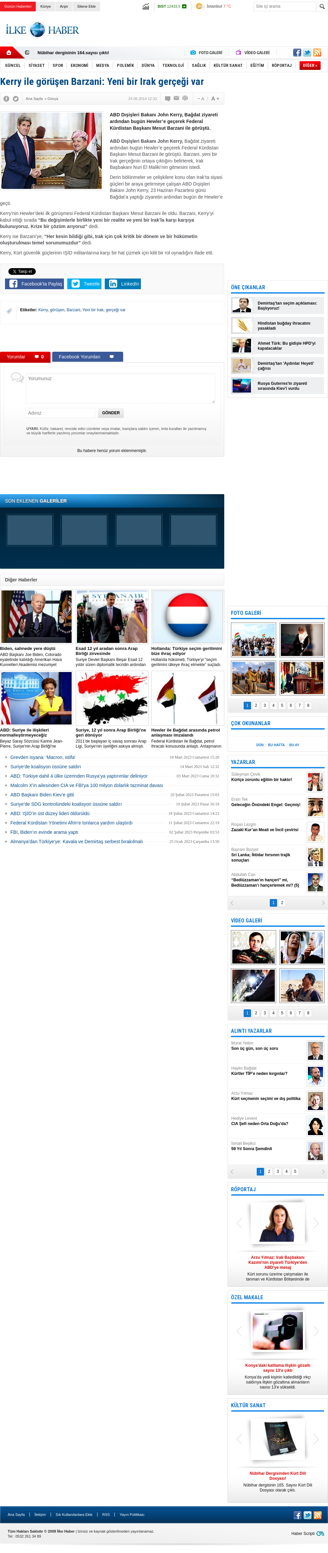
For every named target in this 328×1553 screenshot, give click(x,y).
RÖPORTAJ (243, 1189)
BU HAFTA (276, 745)
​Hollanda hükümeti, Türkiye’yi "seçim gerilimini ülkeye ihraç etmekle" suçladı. (187, 656)
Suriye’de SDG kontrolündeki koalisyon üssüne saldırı (66, 804)
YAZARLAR (243, 762)
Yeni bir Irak (92, 310)
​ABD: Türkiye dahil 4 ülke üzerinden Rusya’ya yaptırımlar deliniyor (79, 776)
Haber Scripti (303, 1533)
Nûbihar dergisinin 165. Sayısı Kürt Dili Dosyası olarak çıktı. (278, 1481)
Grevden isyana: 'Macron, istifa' (42, 757)
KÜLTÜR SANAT (248, 1405)
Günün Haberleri (17, 6)
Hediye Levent (268, 1121)
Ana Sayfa (16, 1515)
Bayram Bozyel (268, 855)
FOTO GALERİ (246, 613)
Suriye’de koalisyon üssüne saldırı (45, 766)
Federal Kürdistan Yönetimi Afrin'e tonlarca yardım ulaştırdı (71, 822)
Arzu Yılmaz (268, 1096)
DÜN (260, 745)
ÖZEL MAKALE (247, 1297)
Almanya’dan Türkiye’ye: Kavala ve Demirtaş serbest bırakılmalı (76, 841)
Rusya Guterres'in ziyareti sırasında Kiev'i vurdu (282, 386)
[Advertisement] (112, 338)
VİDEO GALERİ (246, 920)
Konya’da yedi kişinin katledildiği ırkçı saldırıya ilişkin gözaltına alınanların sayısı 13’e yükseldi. (278, 1376)
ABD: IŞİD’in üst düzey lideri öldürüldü (50, 813)
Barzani (73, 310)
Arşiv (64, 6)
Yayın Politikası (131, 1515)
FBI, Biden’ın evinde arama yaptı (44, 832)
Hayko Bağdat (268, 1071)
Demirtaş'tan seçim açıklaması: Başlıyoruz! (287, 306)
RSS (106, 1515)
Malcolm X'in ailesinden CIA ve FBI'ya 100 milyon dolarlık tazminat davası (86, 785)
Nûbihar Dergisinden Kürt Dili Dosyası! (77, 52)
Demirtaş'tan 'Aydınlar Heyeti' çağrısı (286, 366)
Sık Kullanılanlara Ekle (74, 1515)
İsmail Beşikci (268, 1146)
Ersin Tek (268, 802)
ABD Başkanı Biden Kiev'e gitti (42, 794)
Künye (45, 6)
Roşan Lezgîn (268, 827)
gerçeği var (116, 310)
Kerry (43, 310)
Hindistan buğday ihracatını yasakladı (284, 326)
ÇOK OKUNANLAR (250, 723)
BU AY (294, 745)
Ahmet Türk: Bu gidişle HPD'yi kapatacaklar (287, 346)
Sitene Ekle (86, 6)
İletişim (40, 1515)
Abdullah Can (268, 880)
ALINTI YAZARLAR (251, 1031)
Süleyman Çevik (268, 777)
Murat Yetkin (268, 1046)
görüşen (57, 310)
